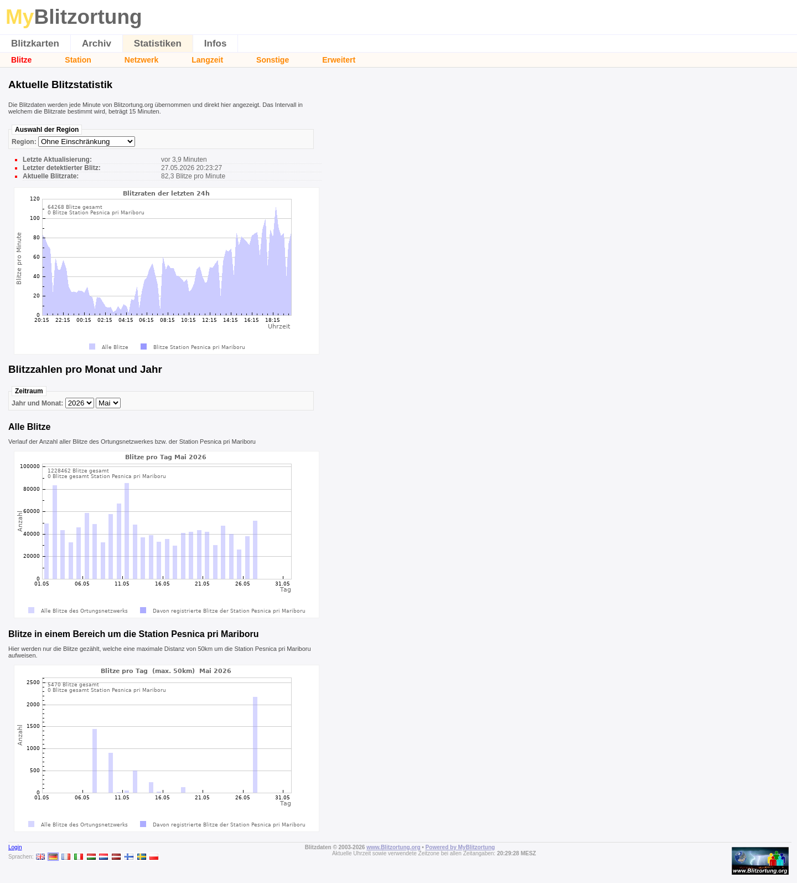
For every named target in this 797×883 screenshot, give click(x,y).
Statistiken (158, 43)
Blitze (21, 59)
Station (78, 59)
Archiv (96, 43)
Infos (215, 43)
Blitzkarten (35, 43)
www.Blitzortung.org (393, 847)
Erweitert (338, 59)
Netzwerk (141, 59)
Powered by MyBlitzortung (460, 847)
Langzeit (207, 59)
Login (15, 847)
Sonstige (272, 59)
